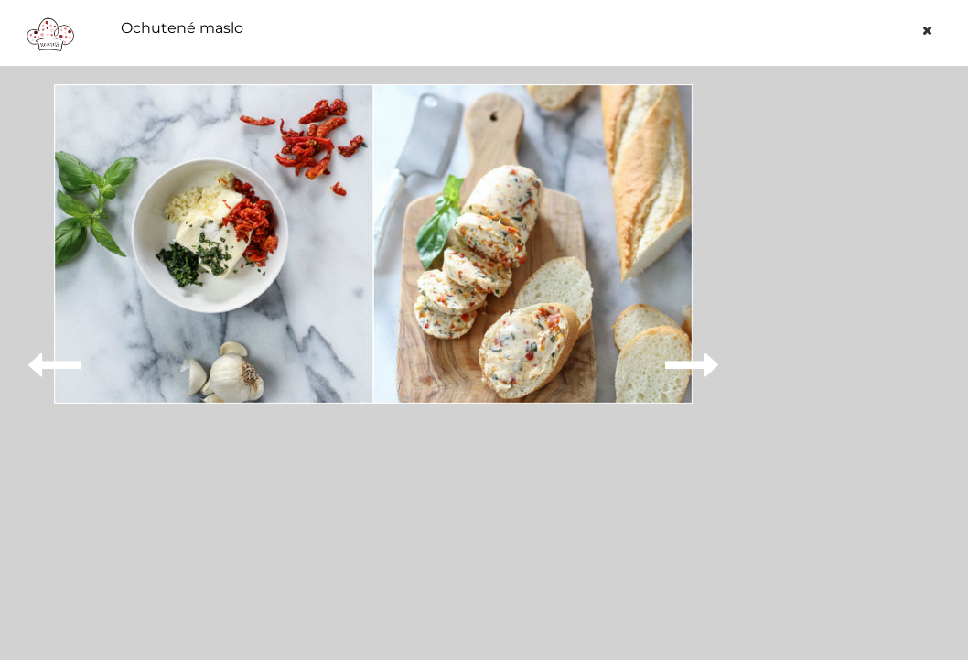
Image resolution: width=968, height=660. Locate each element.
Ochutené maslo (182, 28)
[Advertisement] (851, 358)
